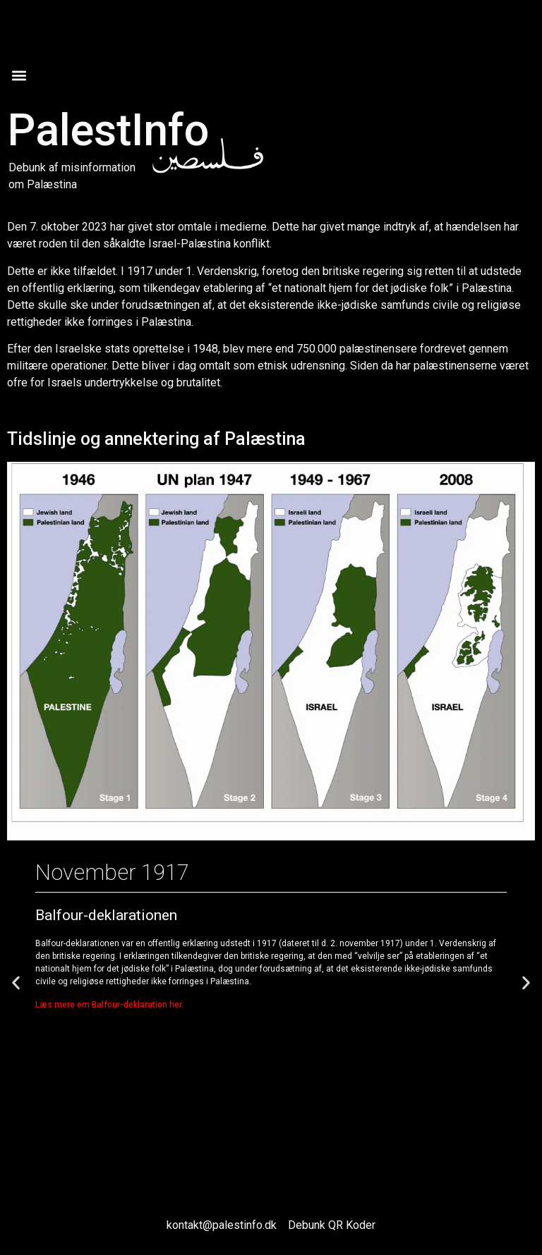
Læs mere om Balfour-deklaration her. (109, 1005)
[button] (18, 75)
